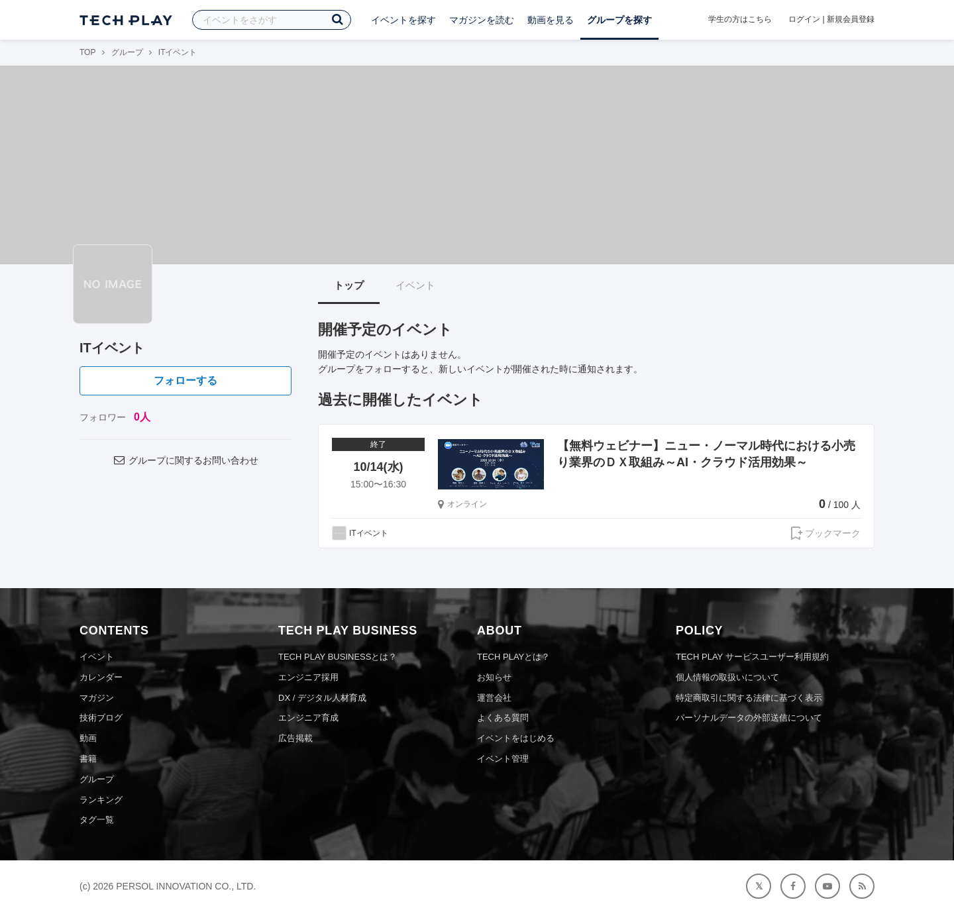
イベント (415, 285)
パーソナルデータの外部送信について (749, 718)
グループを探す (619, 20)
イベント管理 (503, 759)
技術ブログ (101, 718)
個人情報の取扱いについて (727, 677)
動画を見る (550, 20)
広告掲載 (295, 738)
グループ (127, 52)
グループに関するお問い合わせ (185, 460)
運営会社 (494, 698)
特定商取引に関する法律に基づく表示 (749, 698)
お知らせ (494, 677)
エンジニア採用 (308, 677)
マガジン (97, 698)
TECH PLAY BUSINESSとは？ (337, 657)
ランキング (101, 800)
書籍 (88, 759)
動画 (88, 738)
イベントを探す (403, 20)
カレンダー (101, 677)
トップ (349, 285)
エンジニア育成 (308, 718)
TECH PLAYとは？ (513, 657)
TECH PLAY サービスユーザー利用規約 (752, 657)
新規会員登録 (850, 19)
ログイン (804, 19)
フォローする (185, 380)
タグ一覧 (97, 820)
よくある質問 (503, 718)
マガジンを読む (481, 20)
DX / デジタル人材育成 (322, 698)
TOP (87, 52)
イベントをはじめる (516, 738)
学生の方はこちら (740, 19)
